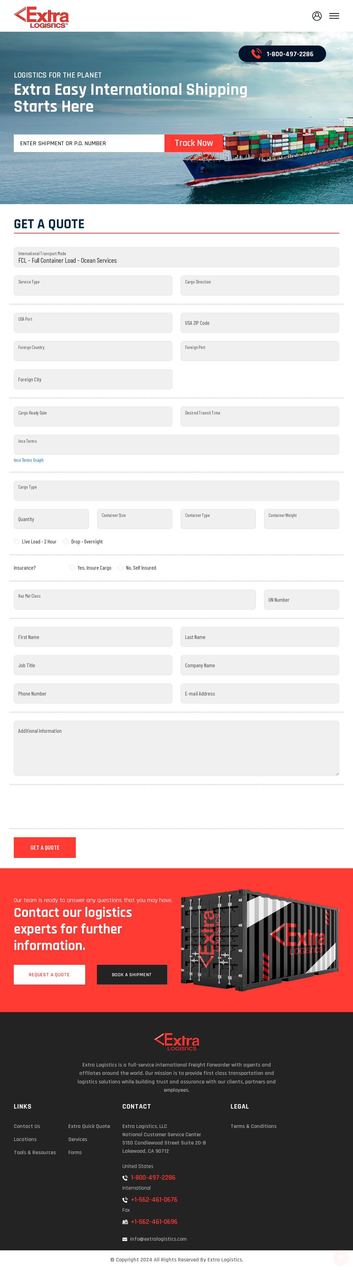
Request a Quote (49, 975)
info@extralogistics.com (154, 1239)
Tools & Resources (35, 1152)
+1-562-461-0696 (150, 1221)
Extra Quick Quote (89, 1126)
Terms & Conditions (253, 1126)
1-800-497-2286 (282, 53)
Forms (75, 1152)
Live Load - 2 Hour (39, 541)
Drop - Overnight (87, 541)
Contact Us (27, 1126)
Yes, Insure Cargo (94, 567)
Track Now (194, 143)
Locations (25, 1139)
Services (77, 1139)
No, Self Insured (141, 567)
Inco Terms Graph (28, 460)
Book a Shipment (132, 975)
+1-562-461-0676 (150, 1199)
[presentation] (66, 806)
